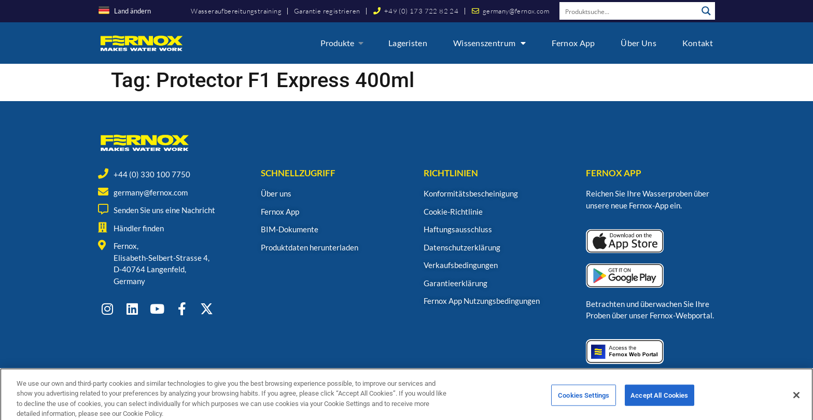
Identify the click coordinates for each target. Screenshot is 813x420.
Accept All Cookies (659, 406)
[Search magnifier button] (706, 11)
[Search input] (629, 11)
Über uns (638, 43)
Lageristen (407, 43)
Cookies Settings (583, 406)
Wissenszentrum (489, 43)
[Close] (796, 406)
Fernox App (573, 43)
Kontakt (697, 43)
